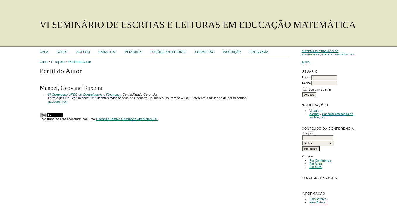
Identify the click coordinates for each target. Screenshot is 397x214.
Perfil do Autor (79, 62)
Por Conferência (320, 160)
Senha (306, 83)
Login (305, 77)
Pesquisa (133, 52)
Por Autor (315, 163)
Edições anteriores (168, 52)
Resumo (54, 101)
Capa (44, 52)
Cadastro (107, 52)
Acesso (83, 52)
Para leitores (317, 199)
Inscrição (232, 52)
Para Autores (318, 202)
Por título (315, 167)
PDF (65, 101)
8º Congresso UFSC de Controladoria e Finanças (84, 94)
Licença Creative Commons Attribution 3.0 (127, 119)
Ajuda (306, 62)
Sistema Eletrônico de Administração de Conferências (328, 52)
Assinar (314, 114)
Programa (258, 52)
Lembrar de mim (320, 89)
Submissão (204, 52)
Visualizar (315, 110)
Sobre (62, 52)
